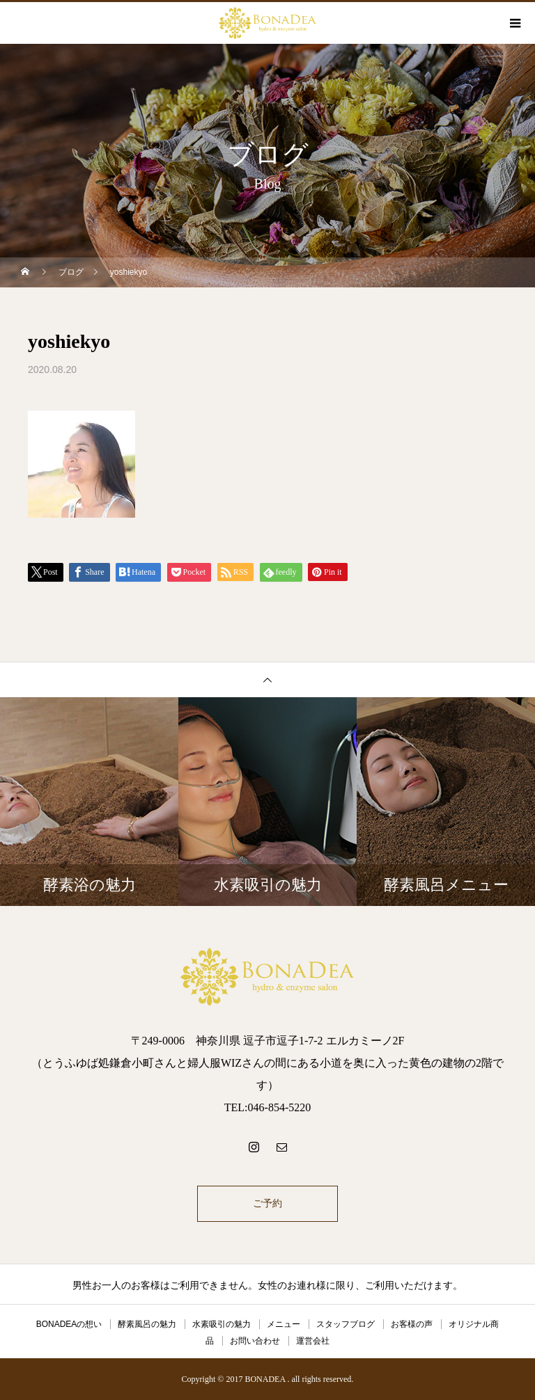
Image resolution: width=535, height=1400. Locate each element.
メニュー (283, 1324)
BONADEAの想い (69, 1324)
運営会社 (312, 1341)
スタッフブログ (345, 1324)
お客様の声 (412, 1324)
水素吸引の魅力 (221, 1324)
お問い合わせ (255, 1341)
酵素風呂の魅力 (147, 1324)
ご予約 (267, 1203)
